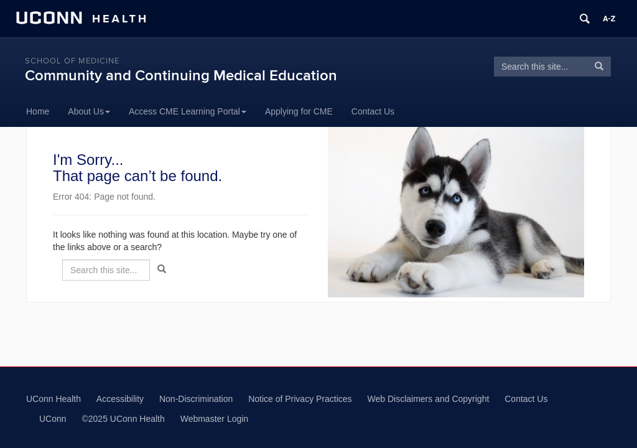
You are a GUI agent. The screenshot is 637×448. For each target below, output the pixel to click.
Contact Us (372, 111)
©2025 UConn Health (122, 419)
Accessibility (120, 399)
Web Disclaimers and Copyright (429, 399)
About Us (89, 111)
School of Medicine (72, 61)
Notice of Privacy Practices (300, 399)
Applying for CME (299, 111)
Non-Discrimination (196, 399)
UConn (53, 419)
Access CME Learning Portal (187, 111)
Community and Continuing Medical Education (181, 76)
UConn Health (53, 399)
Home (37, 111)
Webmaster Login (214, 419)
